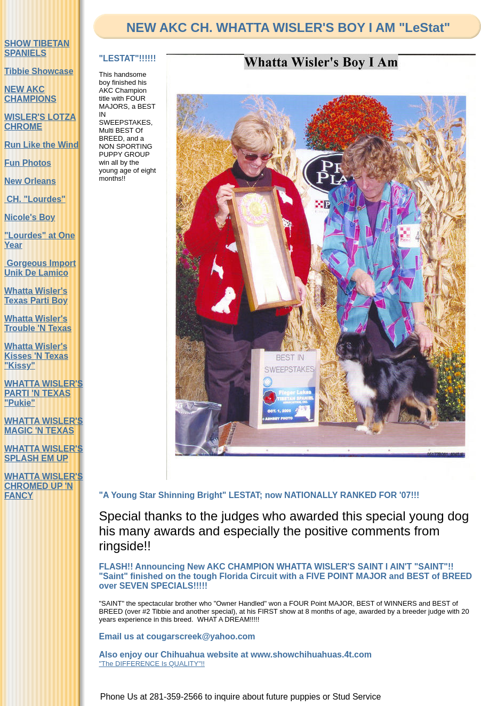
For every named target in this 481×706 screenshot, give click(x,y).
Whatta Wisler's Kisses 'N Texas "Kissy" (36, 356)
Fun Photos (27, 162)
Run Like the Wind (41, 144)
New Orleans (30, 181)
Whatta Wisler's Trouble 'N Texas (37, 323)
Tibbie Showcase (39, 71)
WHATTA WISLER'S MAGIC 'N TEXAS (43, 425)
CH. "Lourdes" (35, 199)
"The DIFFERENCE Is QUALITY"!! (152, 664)
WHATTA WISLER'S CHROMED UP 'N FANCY (43, 486)
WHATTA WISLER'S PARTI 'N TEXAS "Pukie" (43, 393)
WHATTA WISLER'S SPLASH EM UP (43, 453)
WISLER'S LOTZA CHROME (40, 122)
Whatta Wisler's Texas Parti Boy (36, 295)
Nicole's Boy (29, 217)
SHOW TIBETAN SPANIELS (36, 48)
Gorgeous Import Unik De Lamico (40, 268)
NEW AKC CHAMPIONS (30, 94)
